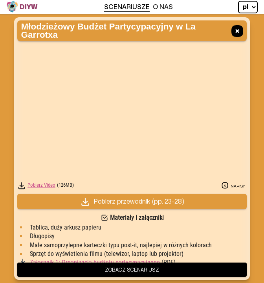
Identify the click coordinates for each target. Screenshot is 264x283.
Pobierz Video (41, 185)
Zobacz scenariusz (132, 269)
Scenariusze (127, 7)
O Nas (163, 7)
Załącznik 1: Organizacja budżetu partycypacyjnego (95, 262)
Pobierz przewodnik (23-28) (132, 202)
